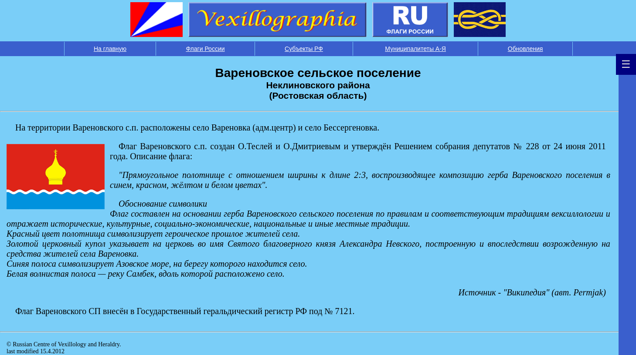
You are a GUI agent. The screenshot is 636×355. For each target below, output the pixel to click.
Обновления (525, 48)
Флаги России (205, 48)
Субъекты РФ (304, 48)
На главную (110, 48)
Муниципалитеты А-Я (415, 48)
